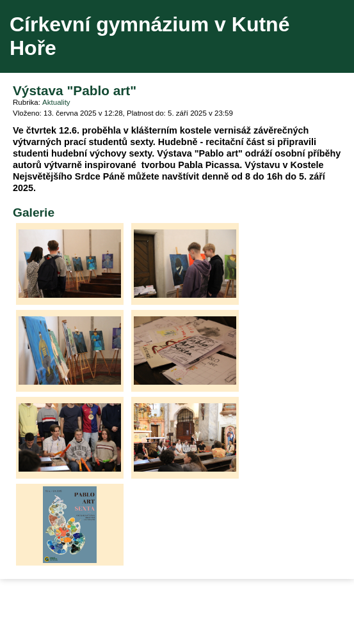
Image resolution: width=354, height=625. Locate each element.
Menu (328, 36)
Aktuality (56, 102)
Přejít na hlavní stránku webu (177, 36)
